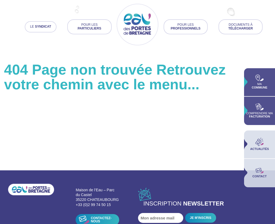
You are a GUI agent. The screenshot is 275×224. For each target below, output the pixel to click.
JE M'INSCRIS (200, 218)
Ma (259, 82)
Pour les (89, 26)
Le (40, 26)
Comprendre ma (259, 110)
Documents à (240, 26)
